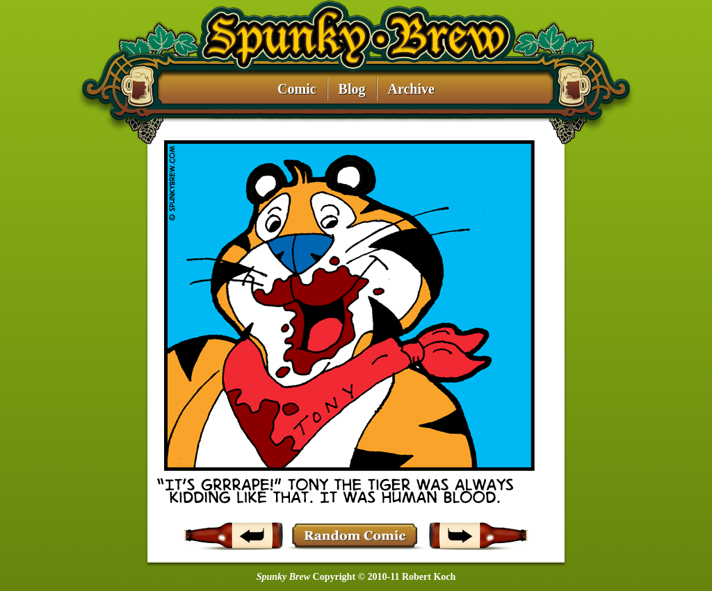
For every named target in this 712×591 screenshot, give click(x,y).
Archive (411, 89)
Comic (296, 89)
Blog (352, 89)
